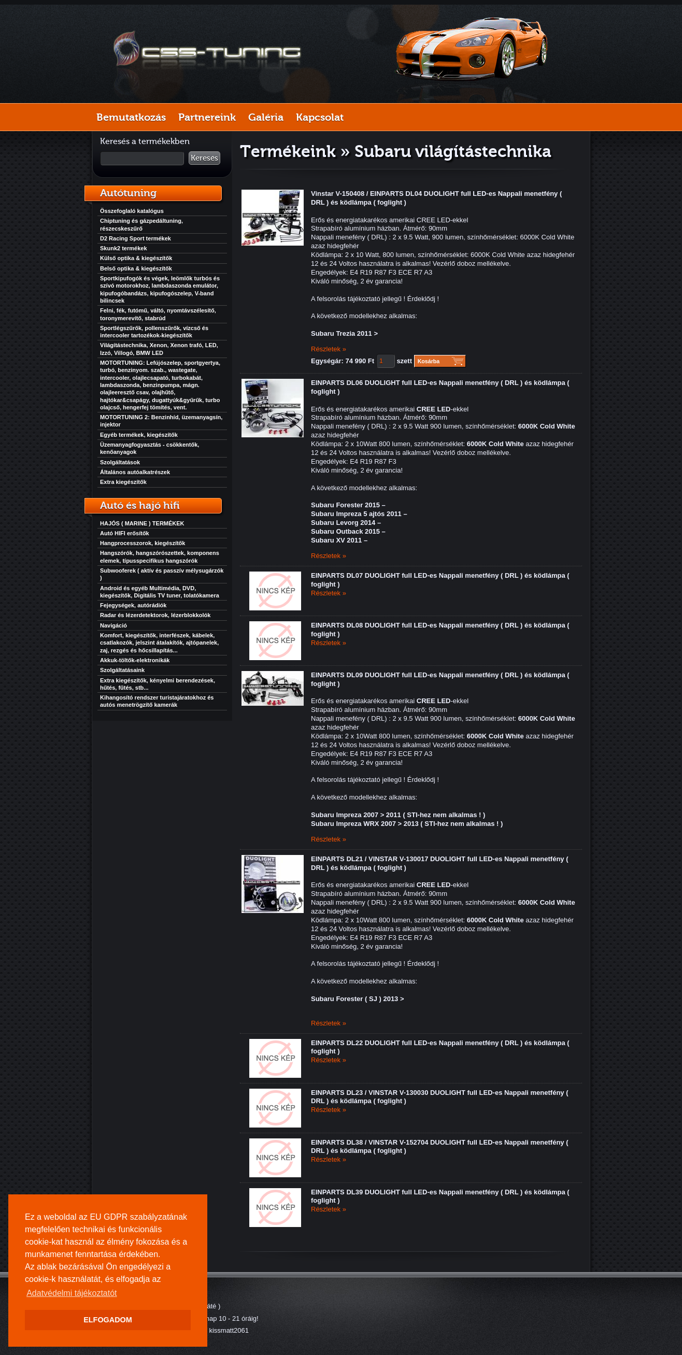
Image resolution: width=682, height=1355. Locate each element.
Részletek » (328, 349)
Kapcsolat (320, 117)
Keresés (204, 158)
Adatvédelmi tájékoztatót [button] (71, 1293)
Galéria (265, 117)
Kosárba (429, 361)
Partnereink (207, 117)
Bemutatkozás (131, 117)
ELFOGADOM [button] (107, 1320)
